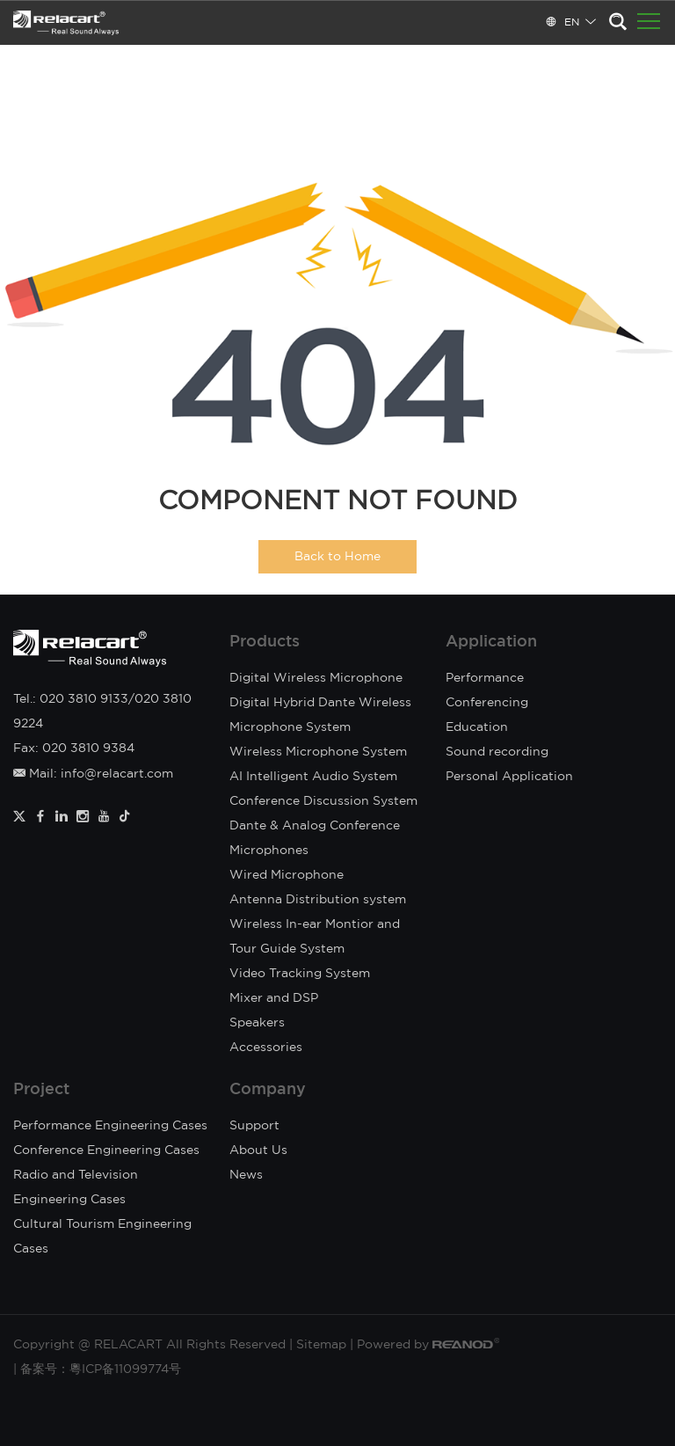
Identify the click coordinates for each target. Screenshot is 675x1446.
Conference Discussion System (323, 801)
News (246, 1175)
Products (264, 642)
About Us (258, 1150)
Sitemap (321, 1345)
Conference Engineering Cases (106, 1150)
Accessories (265, 1047)
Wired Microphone (286, 875)
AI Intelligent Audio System (313, 776)
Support (254, 1126)
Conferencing (487, 702)
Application (491, 642)
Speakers (257, 1023)
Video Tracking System (299, 973)
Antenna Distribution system (317, 900)
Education (477, 727)
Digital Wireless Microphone (316, 678)
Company (267, 1090)
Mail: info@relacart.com (93, 774)
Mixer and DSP (273, 998)
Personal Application (509, 776)
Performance (485, 678)
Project (41, 1090)
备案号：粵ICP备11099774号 (100, 1369)
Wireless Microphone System (318, 752)
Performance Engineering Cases (110, 1126)
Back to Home (337, 556)
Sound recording (497, 752)
